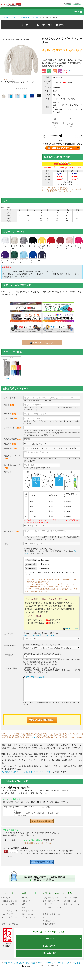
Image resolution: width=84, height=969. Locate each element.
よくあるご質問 (70, 123)
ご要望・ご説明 (10, 668)
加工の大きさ (11, 531)
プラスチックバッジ (30, 917)
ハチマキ (25, 907)
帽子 (24, 904)
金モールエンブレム (9, 924)
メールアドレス (12, 428)
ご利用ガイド (62, 938)
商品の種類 (10, 448)
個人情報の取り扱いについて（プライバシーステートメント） (26, 772)
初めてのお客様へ (70, 898)
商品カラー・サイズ (12, 457)
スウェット (36, 17)
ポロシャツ (26, 901)
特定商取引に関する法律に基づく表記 (19, 963)
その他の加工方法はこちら (42, 343)
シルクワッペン (7, 914)
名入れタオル (27, 914)
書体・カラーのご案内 (33, 677)
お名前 (9, 405)
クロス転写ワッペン (9, 901)
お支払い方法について (52, 898)
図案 (6, 544)
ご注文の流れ (48, 904)
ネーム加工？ (9, 634)
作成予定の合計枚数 (12, 466)
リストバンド (27, 911)
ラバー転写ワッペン (9, 911)
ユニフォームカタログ (24, 17)
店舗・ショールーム (71, 904)
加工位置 (7, 472)
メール (34, 737)
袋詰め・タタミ (10, 645)
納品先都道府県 (12, 439)
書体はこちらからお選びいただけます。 (39, 635)
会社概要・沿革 (69, 901)
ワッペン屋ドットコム (8, 17)
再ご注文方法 (48, 921)
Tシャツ (25, 898)
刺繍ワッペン (6, 898)
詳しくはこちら (70, 628)
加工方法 (10, 444)
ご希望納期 (8, 655)
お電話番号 (10, 419)
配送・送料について (51, 901)
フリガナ (10, 414)
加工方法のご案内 (55, 123)
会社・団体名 (9, 398)
